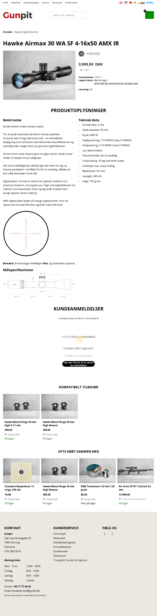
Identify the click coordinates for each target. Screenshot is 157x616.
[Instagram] (112, 533)
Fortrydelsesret (62, 547)
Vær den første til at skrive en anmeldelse (78, 364)
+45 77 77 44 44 (22, 586)
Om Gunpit (59, 533)
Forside (7, 32)
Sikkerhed (16, 2)
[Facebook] (105, 533)
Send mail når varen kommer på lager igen (116, 83)
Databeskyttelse (31, 2)
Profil (5, 2)
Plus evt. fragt (13, 434)
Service (45, 2)
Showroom (57, 2)
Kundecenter (71, 2)
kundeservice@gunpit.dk (25, 590)
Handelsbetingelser (64, 542)
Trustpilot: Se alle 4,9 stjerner (70, 560)
